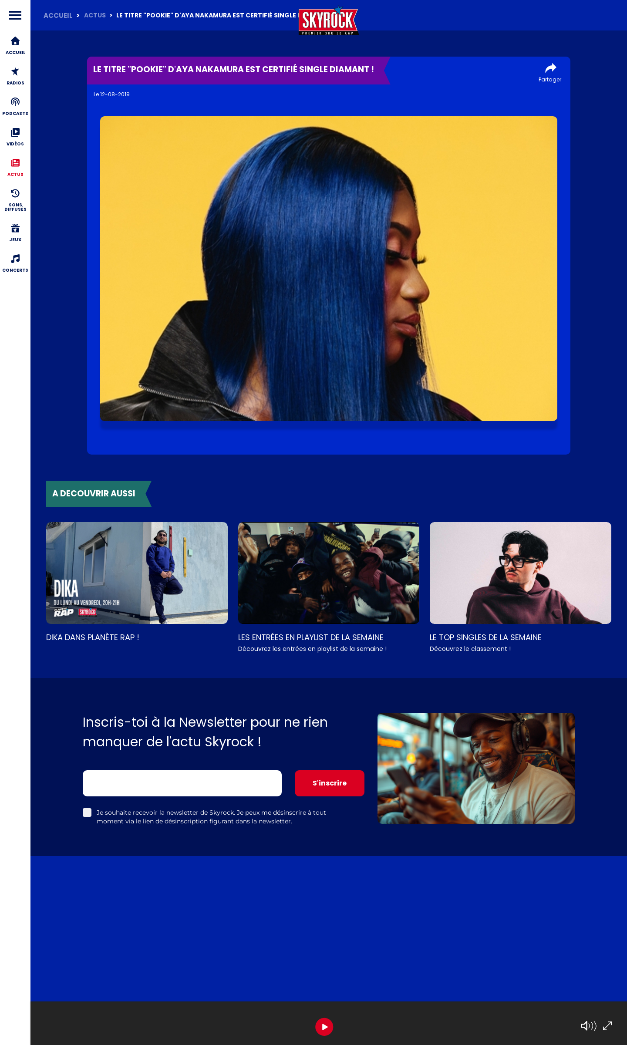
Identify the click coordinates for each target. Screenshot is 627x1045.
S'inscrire (330, 783)
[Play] (324, 1027)
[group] (328, 1023)
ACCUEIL (58, 15)
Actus (95, 15)
